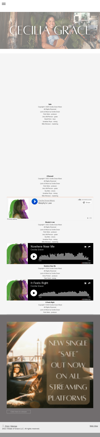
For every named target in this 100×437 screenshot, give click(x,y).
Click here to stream (19, 412)
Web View (94, 426)
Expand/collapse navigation (50, 4)
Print (5, 426)
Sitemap (13, 426)
